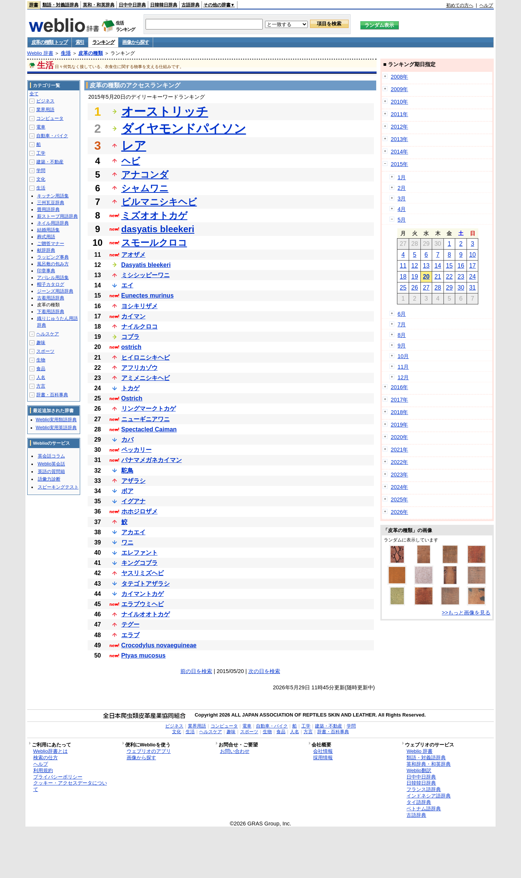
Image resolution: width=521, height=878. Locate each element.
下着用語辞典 (50, 311)
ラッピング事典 (53, 257)
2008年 (399, 77)
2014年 (399, 152)
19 (414, 276)
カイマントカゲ (142, 594)
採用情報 (323, 757)
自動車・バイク (52, 135)
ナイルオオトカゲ (145, 614)
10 (472, 254)
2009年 (399, 89)
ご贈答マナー (50, 243)
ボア (127, 491)
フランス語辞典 (423, 789)
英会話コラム (51, 456)
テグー (130, 624)
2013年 (399, 139)
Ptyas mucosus (143, 655)
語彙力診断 (49, 479)
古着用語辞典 (50, 298)
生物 (40, 360)
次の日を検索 (264, 671)
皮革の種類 (90, 53)
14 (437, 265)
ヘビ (130, 161)
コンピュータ (50, 118)
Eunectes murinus (147, 295)
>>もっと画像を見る (466, 613)
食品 (40, 368)
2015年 (399, 164)
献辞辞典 (46, 250)
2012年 (399, 127)
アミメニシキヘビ (145, 378)
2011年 (399, 114)
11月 (403, 367)
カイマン (133, 316)
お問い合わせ (235, 751)
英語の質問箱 (51, 471)
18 (403, 276)
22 (449, 276)
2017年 (399, 400)
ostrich (131, 347)
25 (403, 287)
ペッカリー (136, 450)
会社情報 (323, 751)
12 (414, 265)
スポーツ (45, 351)
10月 (403, 356)
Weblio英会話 (51, 464)
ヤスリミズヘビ (142, 573)
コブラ (130, 337)
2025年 (399, 499)
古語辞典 (190, 5)
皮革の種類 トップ (49, 42)
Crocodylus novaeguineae (159, 645)
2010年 (399, 102)
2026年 (399, 512)
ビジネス (45, 101)
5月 (401, 220)
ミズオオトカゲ (154, 215)
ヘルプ (486, 5)
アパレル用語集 (53, 277)
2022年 (399, 462)
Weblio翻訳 (418, 770)
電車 (40, 127)
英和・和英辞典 (99, 5)
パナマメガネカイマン (151, 460)
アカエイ (133, 532)
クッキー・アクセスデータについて (70, 786)
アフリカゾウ (139, 368)
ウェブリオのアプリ (149, 751)
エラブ (130, 635)
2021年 (399, 450)
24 (472, 276)
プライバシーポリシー (57, 777)
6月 (401, 314)
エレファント (139, 552)
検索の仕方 (45, 757)
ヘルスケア (47, 334)
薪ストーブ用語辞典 (57, 216)
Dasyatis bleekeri (146, 265)
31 (472, 287)
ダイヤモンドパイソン (183, 128)
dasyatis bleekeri (157, 229)
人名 (40, 377)
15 (449, 265)
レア (133, 145)
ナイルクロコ (139, 326)
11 (403, 265)
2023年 (399, 475)
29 (449, 287)
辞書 (33, 5)
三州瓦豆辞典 (50, 202)
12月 (403, 377)
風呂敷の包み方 (53, 264)
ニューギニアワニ (145, 419)
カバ (127, 439)
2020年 (399, 437)
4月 (401, 209)
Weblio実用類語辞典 (56, 419)
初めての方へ (459, 5)
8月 (401, 335)
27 (426, 287)
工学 (40, 153)
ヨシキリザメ (139, 306)
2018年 (399, 412)
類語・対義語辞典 (60, 5)
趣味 (40, 342)
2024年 (399, 487)
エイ (127, 285)
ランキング (103, 42)
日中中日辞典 (132, 5)
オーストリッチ (164, 111)
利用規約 (43, 770)
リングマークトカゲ (148, 408)
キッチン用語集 (53, 196)
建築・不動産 (50, 161)
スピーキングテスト (58, 487)
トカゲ (130, 388)
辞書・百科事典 (52, 394)
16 (460, 265)
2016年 (399, 387)
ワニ (127, 542)
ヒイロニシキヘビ (145, 357)
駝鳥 (127, 470)
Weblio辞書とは (50, 751)
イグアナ (133, 501)
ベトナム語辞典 (423, 808)
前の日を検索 (196, 671)
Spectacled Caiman (149, 429)
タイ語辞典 (418, 802)
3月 (401, 198)
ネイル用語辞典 (53, 223)
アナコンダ (145, 174)
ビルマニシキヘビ (159, 202)
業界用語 (45, 109)
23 (460, 276)
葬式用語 (46, 236)
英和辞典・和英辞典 (428, 764)
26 (414, 287)
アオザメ (133, 254)
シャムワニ (145, 188)
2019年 (399, 425)
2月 (401, 188)
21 (437, 276)
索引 (80, 42)
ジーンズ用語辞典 (55, 291)
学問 (40, 170)
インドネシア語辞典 (428, 796)
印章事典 (46, 270)
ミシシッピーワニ (145, 275)
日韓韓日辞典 (163, 5)
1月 (401, 177)
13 (426, 265)
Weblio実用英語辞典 (56, 427)
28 (437, 287)
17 (472, 265)
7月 (401, 324)
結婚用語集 (48, 230)
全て (34, 94)
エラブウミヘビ (142, 604)
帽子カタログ (50, 284)
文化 (40, 179)
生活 (66, 53)
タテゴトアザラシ (145, 583)
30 (460, 287)
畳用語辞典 (48, 209)
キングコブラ (139, 563)
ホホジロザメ (139, 511)
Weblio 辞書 (40, 53)
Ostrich (132, 398)
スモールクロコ (154, 242)
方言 (40, 386)
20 (426, 276)
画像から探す (135, 42)
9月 (401, 346)
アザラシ (133, 481)
